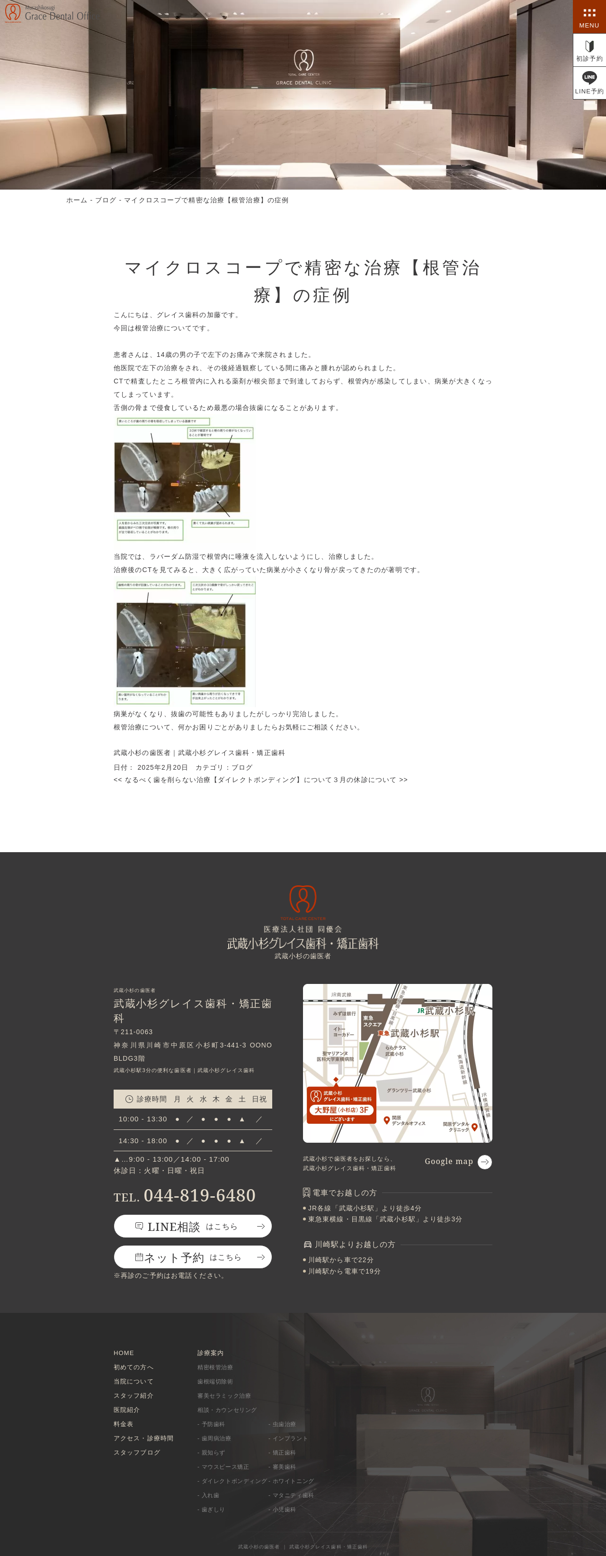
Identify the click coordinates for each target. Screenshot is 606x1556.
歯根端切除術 (215, 1381)
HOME (124, 1352)
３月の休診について (370, 779)
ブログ (242, 767)
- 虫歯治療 (282, 1424)
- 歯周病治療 (214, 1438)
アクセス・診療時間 (144, 1438)
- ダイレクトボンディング (232, 1481)
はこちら (193, 1226)
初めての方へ (134, 1367)
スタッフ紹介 (134, 1395)
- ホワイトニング (291, 1481)
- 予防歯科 (211, 1424)
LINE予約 (590, 91)
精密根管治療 (215, 1367)
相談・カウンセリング (227, 1410)
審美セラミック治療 (224, 1395)
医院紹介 (127, 1409)
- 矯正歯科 (282, 1452)
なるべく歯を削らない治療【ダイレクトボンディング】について (223, 779)
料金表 (124, 1424)
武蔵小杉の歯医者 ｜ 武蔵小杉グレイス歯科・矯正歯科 (303, 1546)
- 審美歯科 (282, 1467)
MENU (589, 25)
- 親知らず (211, 1452)
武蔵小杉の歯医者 (142, 752)
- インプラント (288, 1438)
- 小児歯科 (282, 1509)
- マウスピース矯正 (223, 1467)
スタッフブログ (137, 1452)
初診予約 (589, 58)
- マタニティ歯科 (291, 1495)
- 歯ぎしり (211, 1509)
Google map (449, 1161)
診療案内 (210, 1352)
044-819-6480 (185, 1195)
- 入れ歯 (208, 1495)
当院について (134, 1381)
